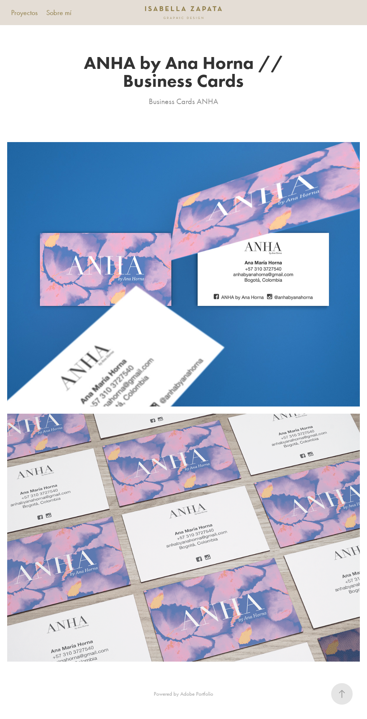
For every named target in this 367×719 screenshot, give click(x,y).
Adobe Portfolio (196, 694)
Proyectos (24, 12)
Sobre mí (58, 12)
